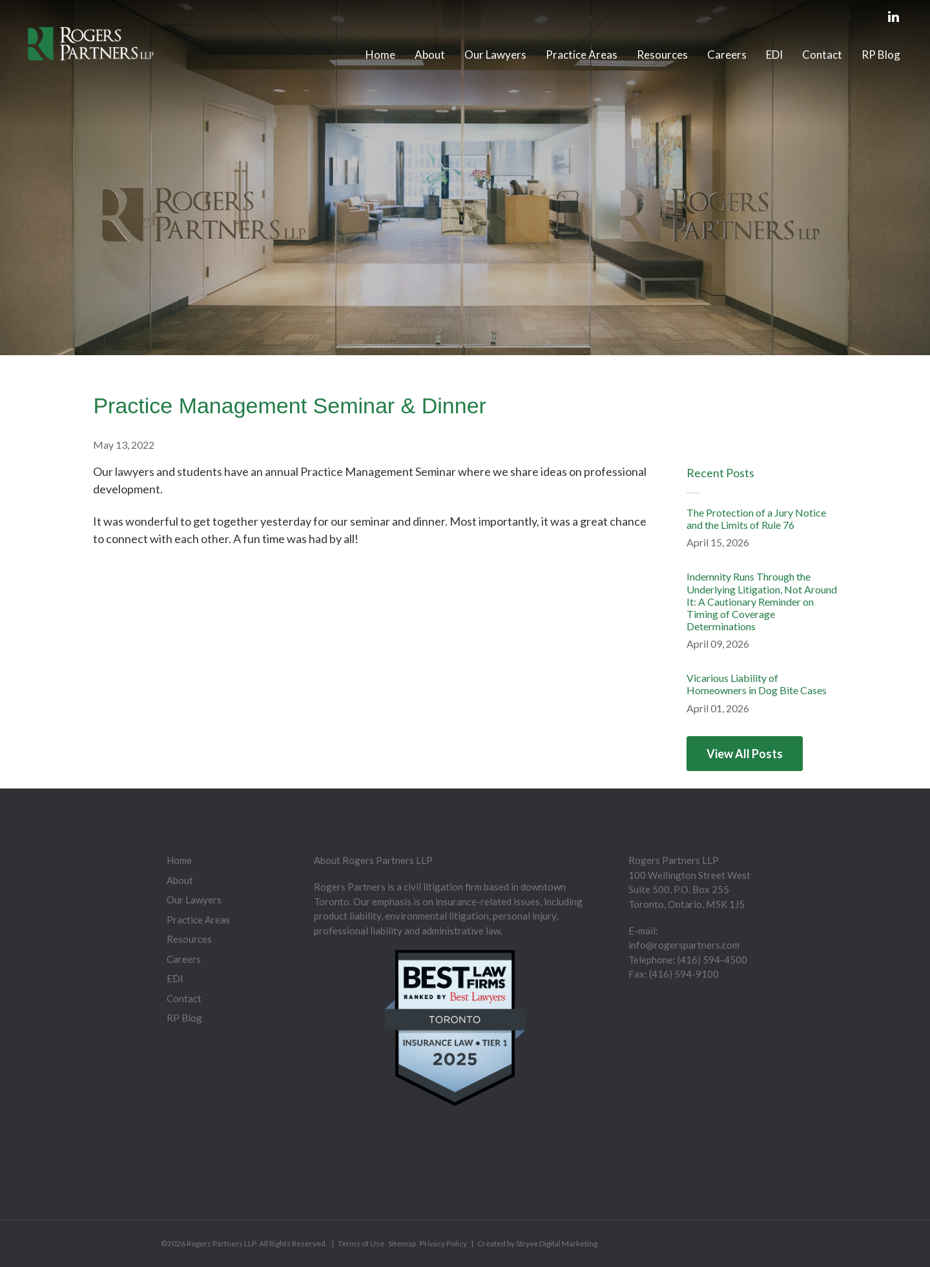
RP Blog (881, 54)
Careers (727, 54)
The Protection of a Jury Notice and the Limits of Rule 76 (756, 518)
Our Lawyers (495, 54)
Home (380, 54)
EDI (774, 54)
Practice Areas (581, 54)
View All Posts (745, 754)
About (430, 54)
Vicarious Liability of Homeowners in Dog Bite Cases (757, 684)
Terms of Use (361, 1243)
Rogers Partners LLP (221, 1243)
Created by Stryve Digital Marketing (537, 1243)
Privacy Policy (443, 1243)
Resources (662, 54)
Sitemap (402, 1243)
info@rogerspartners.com (683, 945)
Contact (822, 54)
